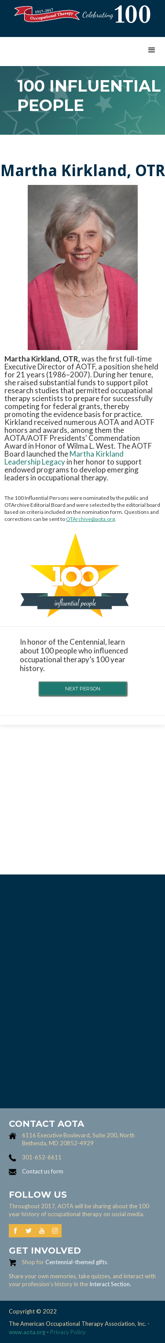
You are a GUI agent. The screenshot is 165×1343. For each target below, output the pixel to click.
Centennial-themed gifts (76, 1262)
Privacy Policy (68, 1332)
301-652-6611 (42, 1157)
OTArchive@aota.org (90, 519)
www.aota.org (27, 1332)
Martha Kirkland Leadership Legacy (64, 457)
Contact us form (42, 1171)
